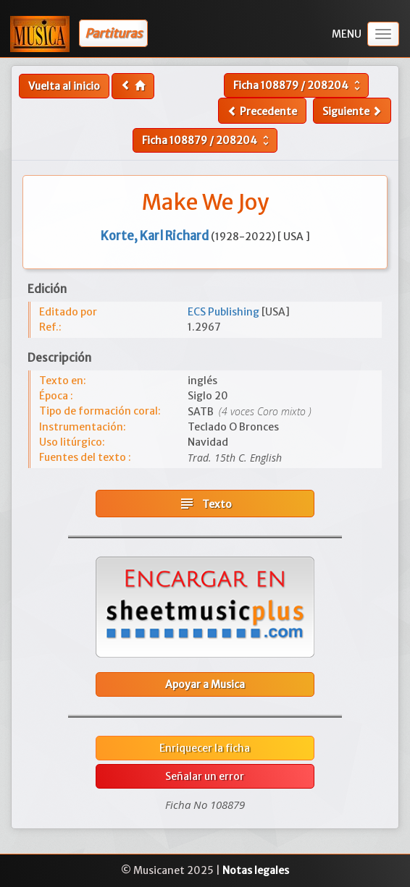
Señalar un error (204, 776)
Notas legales (255, 870)
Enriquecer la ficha (204, 748)
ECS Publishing (225, 311)
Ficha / (298, 85)
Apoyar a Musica (205, 684)
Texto (205, 503)
